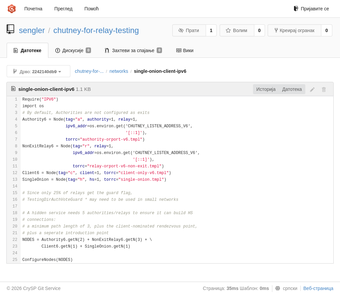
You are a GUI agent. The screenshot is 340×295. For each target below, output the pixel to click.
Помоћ (91, 8)
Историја (266, 89)
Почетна (33, 8)
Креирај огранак (294, 30)
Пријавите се (311, 8)
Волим (236, 30)
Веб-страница (318, 288)
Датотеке (27, 50)
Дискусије (73, 50)
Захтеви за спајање (133, 50)
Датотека (292, 89)
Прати (188, 30)
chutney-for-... (89, 71)
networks (118, 71)
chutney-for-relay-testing (96, 30)
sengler (32, 30)
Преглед (63, 8)
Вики (184, 50)
